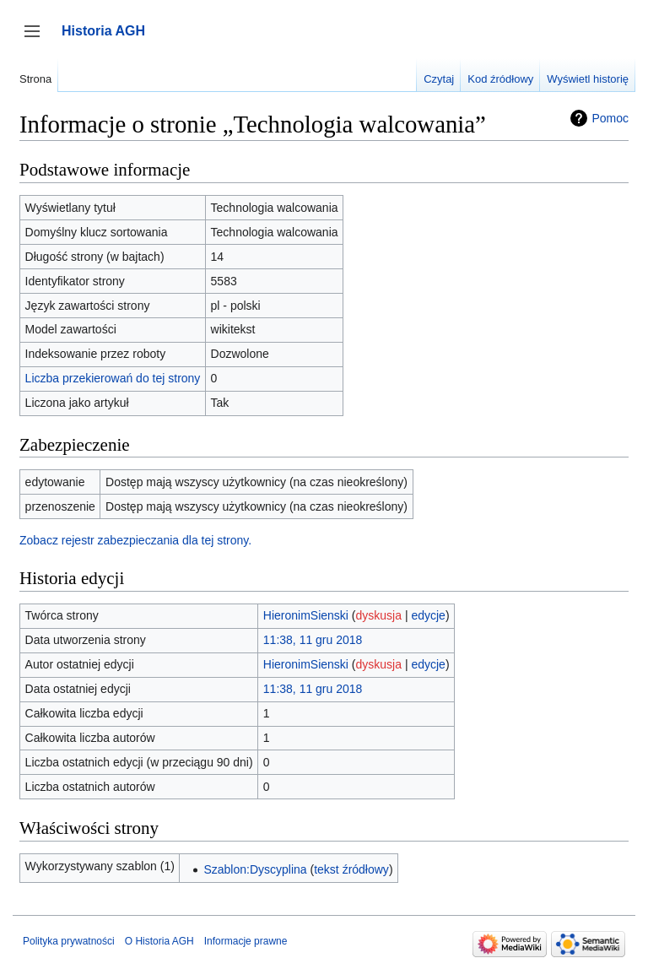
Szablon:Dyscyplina (254, 869)
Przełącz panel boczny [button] (37, 39)
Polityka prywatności (69, 941)
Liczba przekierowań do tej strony (113, 378)
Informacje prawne (246, 941)
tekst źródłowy (351, 869)
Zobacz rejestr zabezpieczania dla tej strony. (135, 540)
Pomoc (610, 118)
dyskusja (379, 615)
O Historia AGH (159, 941)
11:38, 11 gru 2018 (313, 640)
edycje (428, 615)
